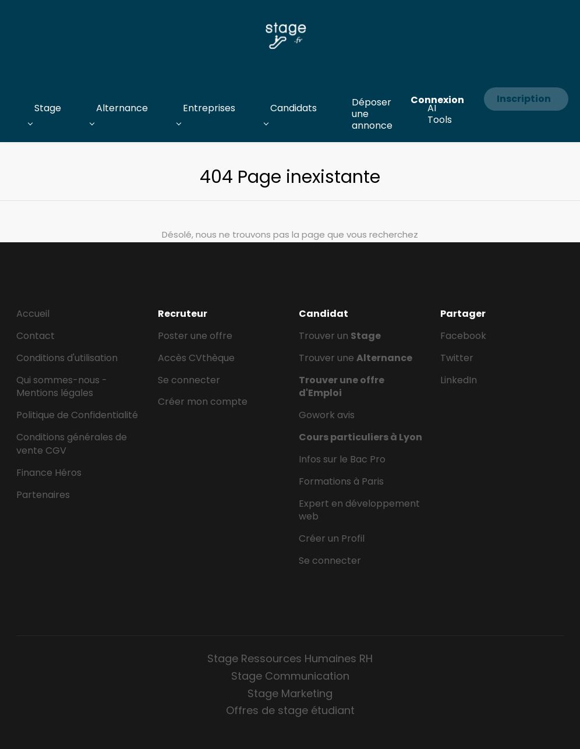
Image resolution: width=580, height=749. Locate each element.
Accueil (32, 313)
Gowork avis (327, 415)
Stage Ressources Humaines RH (290, 658)
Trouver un (340, 335)
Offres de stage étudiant (290, 710)
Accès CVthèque (196, 358)
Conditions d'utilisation (67, 358)
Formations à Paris (341, 481)
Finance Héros (49, 472)
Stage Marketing (290, 693)
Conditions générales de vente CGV (71, 443)
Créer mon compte (202, 401)
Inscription (524, 98)
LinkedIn (458, 380)
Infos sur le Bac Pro (342, 459)
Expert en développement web (359, 510)
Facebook (463, 335)
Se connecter (189, 380)
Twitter (456, 358)
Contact (35, 335)
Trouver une (355, 358)
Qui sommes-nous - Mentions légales (61, 386)
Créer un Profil (332, 538)
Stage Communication (290, 676)
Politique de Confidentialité (77, 415)
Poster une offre (195, 335)
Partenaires (43, 494)
